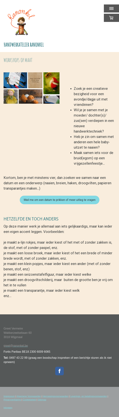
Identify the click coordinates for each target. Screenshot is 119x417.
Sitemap (42, 399)
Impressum (9, 396)
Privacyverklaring (12, 399)
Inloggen (8, 407)
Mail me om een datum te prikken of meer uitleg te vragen (59, 200)
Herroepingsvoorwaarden (55, 396)
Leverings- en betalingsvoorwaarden (88, 396)
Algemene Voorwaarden (29, 396)
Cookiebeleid (29, 399)
